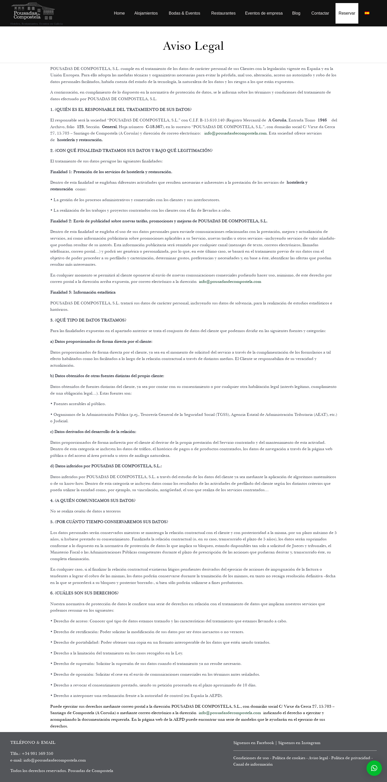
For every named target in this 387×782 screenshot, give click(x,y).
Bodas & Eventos (184, 13)
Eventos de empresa (264, 13)
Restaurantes (223, 13)
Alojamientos (146, 13)
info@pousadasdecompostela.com (235, 133)
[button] (374, 768)
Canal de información (253, 764)
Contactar (320, 13)
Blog (296, 13)
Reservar (347, 13)
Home (119, 13)
